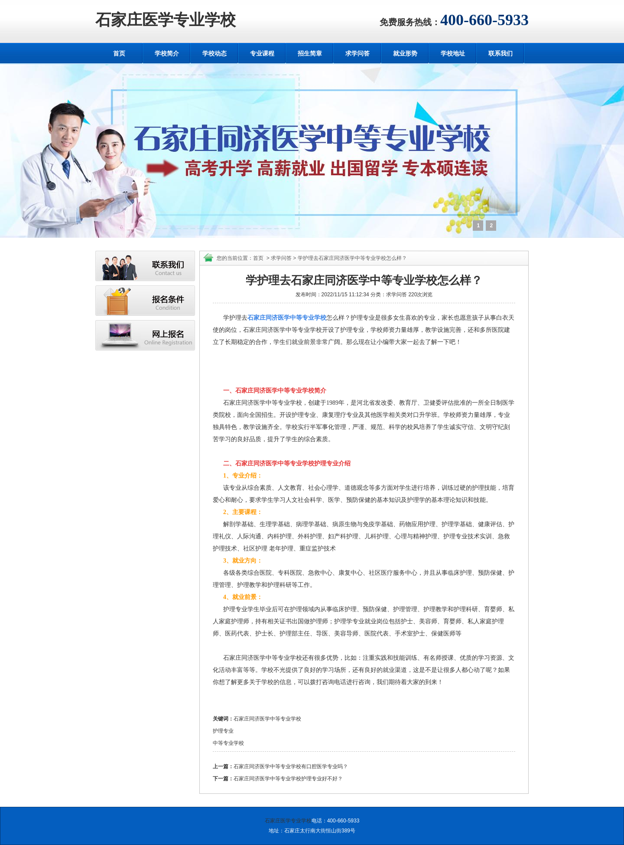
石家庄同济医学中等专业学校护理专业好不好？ (288, 779)
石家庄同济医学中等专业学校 (267, 719)
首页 (119, 53)
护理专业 (223, 731)
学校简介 (167, 53)
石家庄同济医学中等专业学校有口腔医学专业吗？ (291, 766)
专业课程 (262, 53)
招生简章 (310, 53)
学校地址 (453, 53)
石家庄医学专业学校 (165, 20)
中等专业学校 (228, 743)
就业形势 (405, 53)
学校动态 (214, 53)
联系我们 (500, 53)
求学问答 (357, 53)
